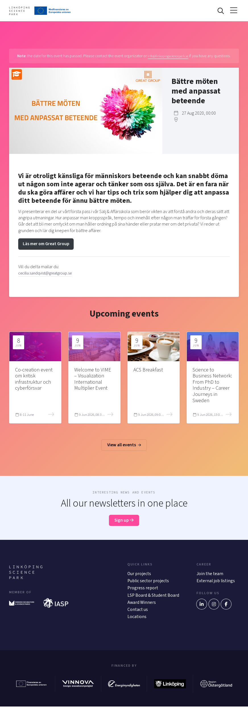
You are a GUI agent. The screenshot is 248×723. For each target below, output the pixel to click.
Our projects (139, 582)
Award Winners (141, 618)
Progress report (143, 597)
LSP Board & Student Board (147, 607)
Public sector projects (148, 589)
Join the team (210, 582)
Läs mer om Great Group (47, 251)
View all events (124, 452)
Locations (137, 633)
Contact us (137, 626)
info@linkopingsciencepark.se (176, 57)
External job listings (216, 589)
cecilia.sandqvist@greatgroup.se (48, 280)
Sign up (124, 528)
